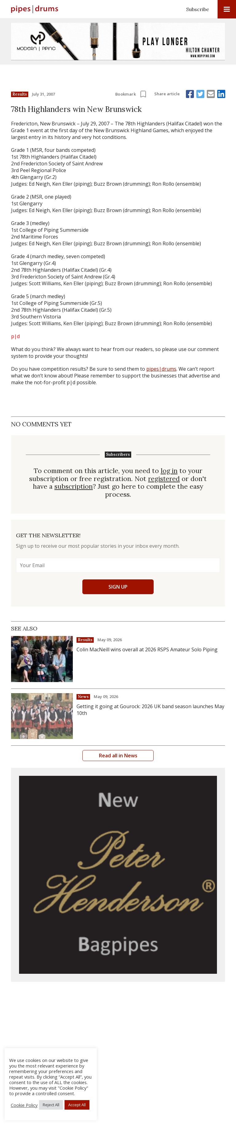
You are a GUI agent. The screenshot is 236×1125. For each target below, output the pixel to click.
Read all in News (118, 755)
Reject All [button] (51, 1104)
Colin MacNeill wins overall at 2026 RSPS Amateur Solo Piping (147, 648)
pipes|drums (161, 368)
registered (164, 478)
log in (169, 471)
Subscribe (197, 9)
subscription (73, 486)
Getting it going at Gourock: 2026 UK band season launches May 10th (150, 709)
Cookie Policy (24, 1105)
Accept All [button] (77, 1104)
